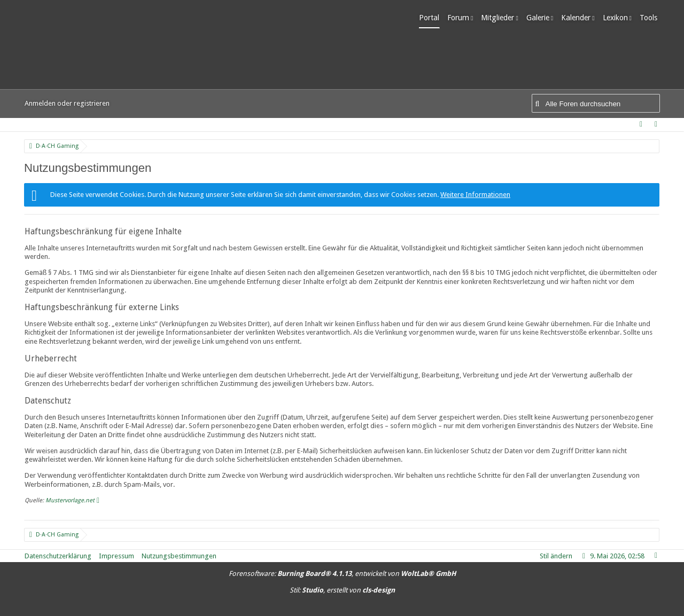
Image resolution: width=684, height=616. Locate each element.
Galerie (539, 17)
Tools (651, 17)
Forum (461, 17)
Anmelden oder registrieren (67, 103)
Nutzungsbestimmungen (179, 556)
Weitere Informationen (475, 195)
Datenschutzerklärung (58, 556)
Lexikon (617, 17)
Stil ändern (556, 556)
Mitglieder (500, 17)
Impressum (116, 556)
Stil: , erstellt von (342, 590)
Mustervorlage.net (70, 500)
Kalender (578, 17)
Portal (432, 17)
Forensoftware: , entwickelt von (342, 574)
